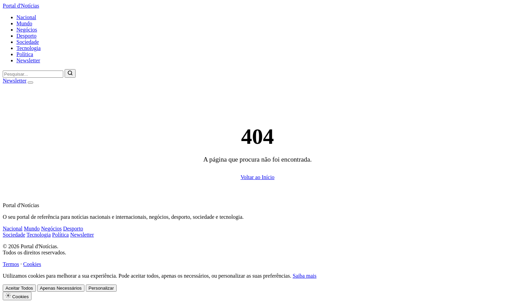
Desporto (26, 36)
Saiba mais (305, 276)
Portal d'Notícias (21, 6)
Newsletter (28, 60)
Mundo (24, 23)
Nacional (26, 17)
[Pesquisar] (70, 73)
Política (24, 54)
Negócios (26, 30)
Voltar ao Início (257, 177)
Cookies (32, 264)
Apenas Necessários (61, 288)
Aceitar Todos (19, 288)
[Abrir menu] (30, 82)
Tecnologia (28, 48)
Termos (11, 264)
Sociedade (27, 42)
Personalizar (101, 288)
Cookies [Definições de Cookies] (17, 296)
